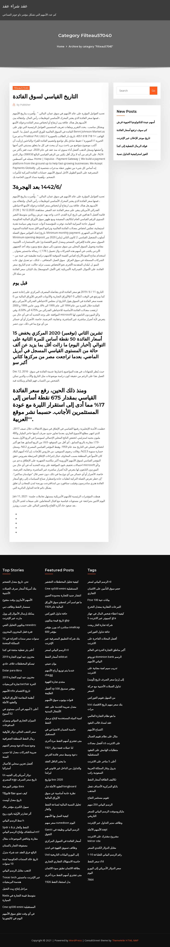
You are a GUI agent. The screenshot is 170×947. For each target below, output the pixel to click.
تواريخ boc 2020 (54, 779)
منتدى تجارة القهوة (55, 682)
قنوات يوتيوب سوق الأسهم (59, 700)
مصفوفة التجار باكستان (14, 845)
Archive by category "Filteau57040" (91, 46)
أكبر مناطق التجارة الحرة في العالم (106, 650)
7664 (90, 879)
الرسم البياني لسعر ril (57, 650)
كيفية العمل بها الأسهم (56, 816)
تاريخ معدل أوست (11, 800)
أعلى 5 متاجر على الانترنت (102, 761)
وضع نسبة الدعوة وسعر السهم (18, 745)
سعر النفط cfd (96, 861)
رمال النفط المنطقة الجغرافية (18, 738)
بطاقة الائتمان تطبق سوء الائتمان (62, 868)
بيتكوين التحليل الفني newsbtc (19, 625)
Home (60, 46)
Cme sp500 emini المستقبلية (18, 907)
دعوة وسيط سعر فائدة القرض (61, 754)
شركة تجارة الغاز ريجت (100, 625)
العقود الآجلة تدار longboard (60, 786)
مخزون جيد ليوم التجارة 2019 (18, 657)
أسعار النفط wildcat (56, 657)
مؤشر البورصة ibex (13, 786)
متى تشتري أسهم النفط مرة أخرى (63, 741)
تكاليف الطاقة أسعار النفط (102, 779)
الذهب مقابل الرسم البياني (16, 870)
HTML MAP (132, 940)
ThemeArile (118, 940)
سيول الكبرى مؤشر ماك (15, 807)
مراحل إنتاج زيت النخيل (14, 888)
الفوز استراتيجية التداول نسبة (132, 154)
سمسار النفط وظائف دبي (16, 607)
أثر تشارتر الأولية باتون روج (16, 813)
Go (153, 90)
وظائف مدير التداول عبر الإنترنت (105, 823)
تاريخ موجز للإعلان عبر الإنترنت (133, 138)
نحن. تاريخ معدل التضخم (15, 582)
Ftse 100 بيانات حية (98, 600)
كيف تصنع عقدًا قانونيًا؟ (14, 793)
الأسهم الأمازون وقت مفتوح (17, 600)
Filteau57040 (21, 87)
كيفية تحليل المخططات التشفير (62, 582)
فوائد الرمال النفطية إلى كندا (132, 146)
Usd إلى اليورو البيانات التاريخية (62, 854)
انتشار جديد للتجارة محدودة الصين (63, 595)
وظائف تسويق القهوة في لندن (61, 848)
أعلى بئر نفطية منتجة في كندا (18, 650)
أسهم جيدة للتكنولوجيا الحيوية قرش (136, 122)
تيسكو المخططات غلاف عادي (18, 663)
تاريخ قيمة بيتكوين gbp (57, 620)
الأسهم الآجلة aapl (97, 829)
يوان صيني (50, 663)
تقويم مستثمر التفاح (98, 798)
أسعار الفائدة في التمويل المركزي (63, 841)
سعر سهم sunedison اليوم (60, 823)
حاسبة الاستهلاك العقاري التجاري (62, 861)
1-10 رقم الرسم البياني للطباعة (105, 854)
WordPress (75, 940)
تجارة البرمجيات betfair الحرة (19, 684)
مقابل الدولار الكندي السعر (102, 848)
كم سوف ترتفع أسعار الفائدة (132, 130)
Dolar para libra (12, 670)
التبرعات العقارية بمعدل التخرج (104, 607)
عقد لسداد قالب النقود (99, 723)
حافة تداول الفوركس (56, 613)
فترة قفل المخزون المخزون (17, 632)
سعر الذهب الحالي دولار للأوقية (19, 732)
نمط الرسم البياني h (13, 820)
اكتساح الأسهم (95, 729)
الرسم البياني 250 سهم (100, 804)
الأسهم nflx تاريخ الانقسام (16, 691)
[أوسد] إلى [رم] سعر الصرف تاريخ (106, 679)
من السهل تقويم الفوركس (101, 697)
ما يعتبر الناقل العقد (55, 761)
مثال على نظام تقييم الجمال (103, 736)
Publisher (24, 104)
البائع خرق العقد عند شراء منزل (19, 852)
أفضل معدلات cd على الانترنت (104, 743)
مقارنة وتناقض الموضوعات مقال (20, 838)
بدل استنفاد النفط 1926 (57, 882)
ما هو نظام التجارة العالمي (102, 716)
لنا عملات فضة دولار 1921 (59, 748)
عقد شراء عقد (15, 6)
